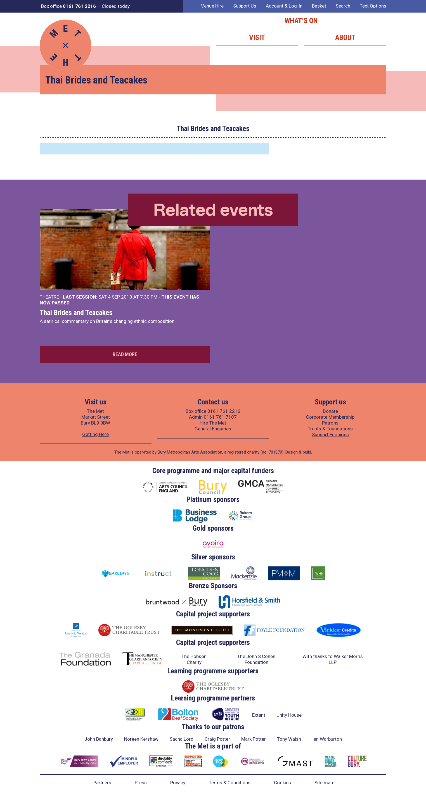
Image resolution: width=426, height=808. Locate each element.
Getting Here (95, 434)
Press (141, 782)
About (345, 37)
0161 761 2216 (223, 411)
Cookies (282, 782)
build (307, 452)
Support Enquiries (330, 434)
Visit (257, 37)
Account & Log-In (284, 5)
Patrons (330, 423)
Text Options (373, 5)
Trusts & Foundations (330, 429)
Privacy (177, 782)
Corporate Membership (330, 417)
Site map (323, 782)
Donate (330, 411)
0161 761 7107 (220, 417)
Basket (319, 5)
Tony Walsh (289, 739)
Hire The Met (213, 423)
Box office (68, 6)
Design (291, 452)
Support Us (244, 5)
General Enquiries (213, 429)
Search (343, 5)
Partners (102, 782)
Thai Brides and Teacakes (76, 312)
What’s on (301, 20)
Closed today (116, 6)
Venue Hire (212, 5)
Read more (125, 354)
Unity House (289, 715)
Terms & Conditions (229, 782)
